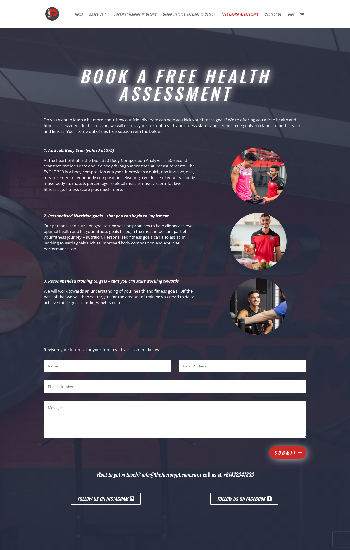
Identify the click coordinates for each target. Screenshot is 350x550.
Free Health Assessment (239, 14)
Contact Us (272, 14)
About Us (96, 14)
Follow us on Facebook (241, 498)
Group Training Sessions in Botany (189, 14)
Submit (285, 452)
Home (79, 14)
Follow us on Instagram (102, 498)
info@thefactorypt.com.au (169, 474)
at (236, 474)
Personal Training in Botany (135, 14)
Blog (291, 14)
